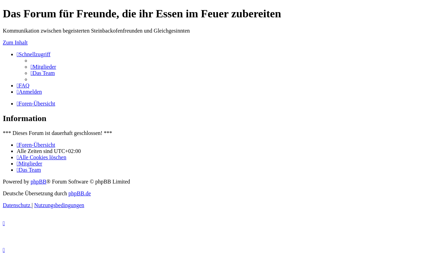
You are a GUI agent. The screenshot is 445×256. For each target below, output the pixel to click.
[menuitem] (43, 67)
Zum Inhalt (15, 42)
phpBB (38, 182)
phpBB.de (79, 193)
